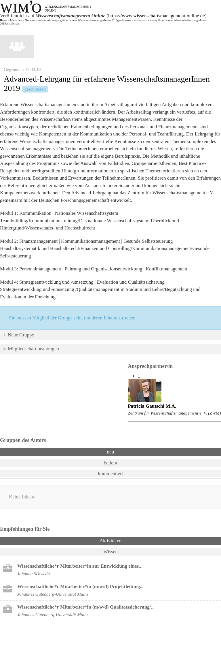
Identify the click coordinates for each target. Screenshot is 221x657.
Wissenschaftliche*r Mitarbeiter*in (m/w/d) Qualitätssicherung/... (86, 607)
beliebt (110, 463)
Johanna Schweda (33, 573)
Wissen (110, 551)
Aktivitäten (126, 540)
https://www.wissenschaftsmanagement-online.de (156, 15)
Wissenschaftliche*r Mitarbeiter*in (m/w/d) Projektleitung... (80, 586)
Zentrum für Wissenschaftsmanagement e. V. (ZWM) (174, 413)
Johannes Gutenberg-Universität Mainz (52, 594)
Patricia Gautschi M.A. (152, 406)
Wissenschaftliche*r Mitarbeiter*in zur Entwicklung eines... (79, 566)
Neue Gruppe (21, 335)
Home (3, 20)
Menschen (16, 20)
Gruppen (30, 20)
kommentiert (110, 473)
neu (110, 452)
